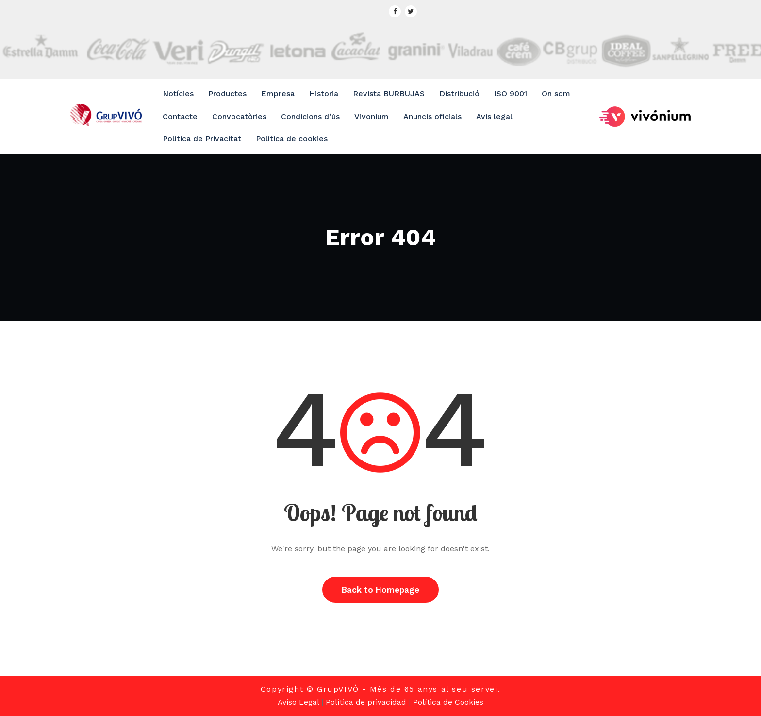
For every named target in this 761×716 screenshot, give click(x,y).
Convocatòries (239, 116)
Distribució (459, 93)
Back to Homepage (380, 590)
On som (556, 93)
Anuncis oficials (432, 116)
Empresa (278, 93)
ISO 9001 (510, 93)
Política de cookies (292, 138)
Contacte (180, 116)
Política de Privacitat (202, 138)
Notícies (178, 93)
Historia (323, 93)
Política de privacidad (366, 702)
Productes (227, 93)
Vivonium (371, 116)
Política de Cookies (448, 702)
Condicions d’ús (310, 116)
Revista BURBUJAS (389, 93)
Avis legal (494, 116)
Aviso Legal (298, 702)
